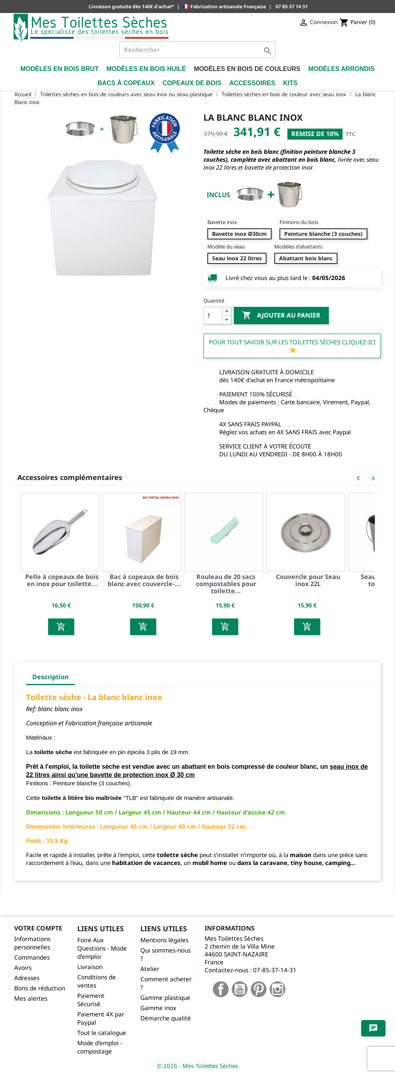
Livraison (89, 967)
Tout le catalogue (101, 1033)
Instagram (277, 989)
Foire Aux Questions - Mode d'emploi (102, 948)
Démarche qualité (165, 1018)
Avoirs (23, 968)
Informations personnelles (32, 943)
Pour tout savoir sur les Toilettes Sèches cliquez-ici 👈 (292, 346)
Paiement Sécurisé (90, 1000)
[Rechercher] (197, 49)
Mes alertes (30, 998)
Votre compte (38, 928)
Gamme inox (158, 1008)
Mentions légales (164, 940)
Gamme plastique (165, 998)
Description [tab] (50, 676)
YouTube (240, 989)
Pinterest (258, 989)
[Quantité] (212, 315)
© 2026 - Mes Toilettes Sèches (197, 1066)
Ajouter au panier (281, 315)
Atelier (149, 969)
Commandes (32, 957)
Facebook (221, 989)
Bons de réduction (39, 988)
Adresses (26, 978)
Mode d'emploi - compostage (99, 1047)
